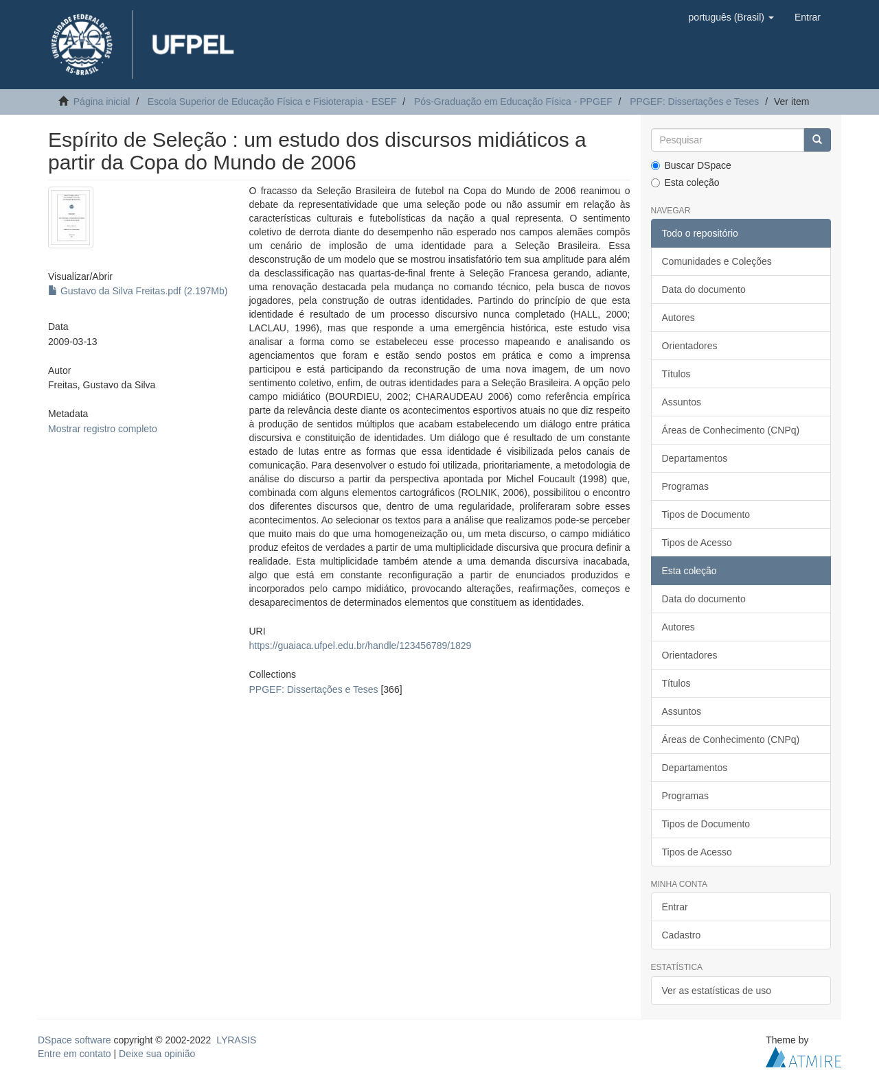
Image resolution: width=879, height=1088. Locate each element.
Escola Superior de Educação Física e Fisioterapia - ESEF (272, 101)
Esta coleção (685, 182)
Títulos (676, 373)
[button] (731, 17)
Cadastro (681, 935)
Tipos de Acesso (697, 542)
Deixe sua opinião (157, 1053)
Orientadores (690, 345)
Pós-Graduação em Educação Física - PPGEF (513, 101)
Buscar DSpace (691, 165)
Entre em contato (74, 1053)
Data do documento (704, 289)
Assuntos (682, 402)
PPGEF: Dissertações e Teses (694, 101)
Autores (678, 317)
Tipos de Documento (706, 514)
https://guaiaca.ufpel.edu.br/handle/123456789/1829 (360, 645)
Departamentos (695, 458)
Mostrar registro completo (102, 428)
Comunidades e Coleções (717, 261)
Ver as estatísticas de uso (717, 990)
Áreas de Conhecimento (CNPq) (731, 430)
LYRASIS (236, 1039)
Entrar (675, 906)
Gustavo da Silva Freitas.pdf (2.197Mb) (137, 290)
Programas (685, 486)
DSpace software (74, 1039)
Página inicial (101, 101)
